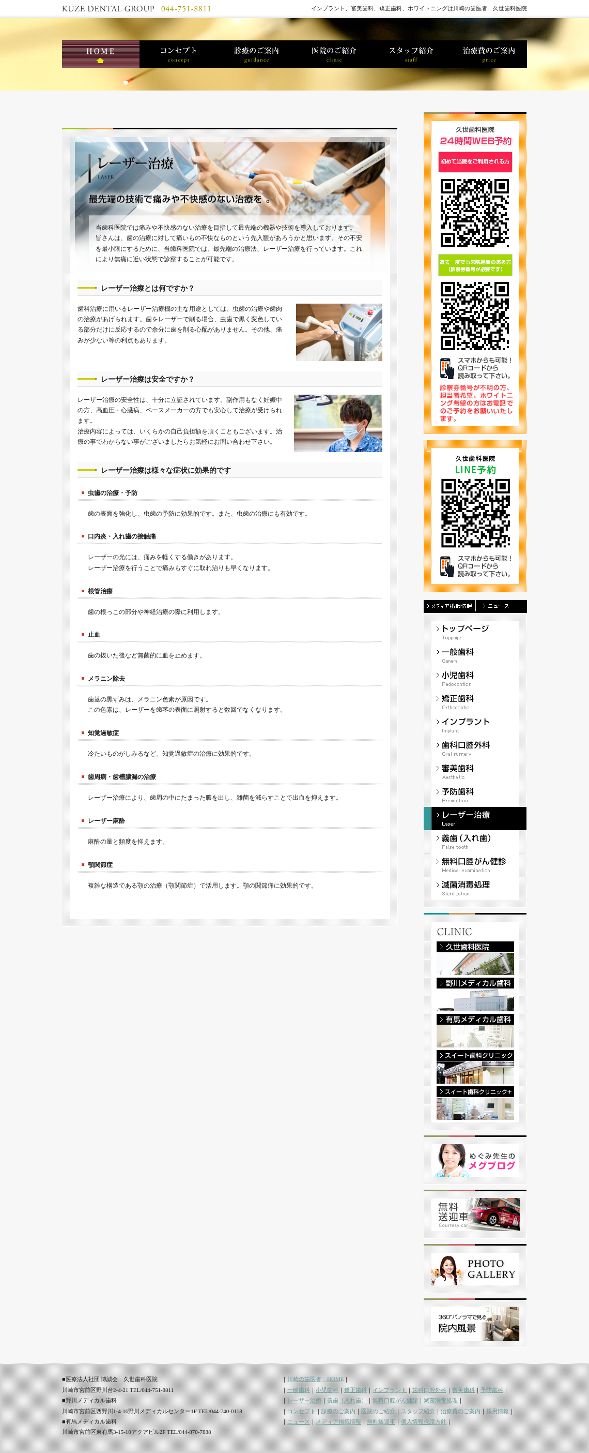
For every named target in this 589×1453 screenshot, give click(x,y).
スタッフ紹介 (418, 1411)
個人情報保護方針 (423, 1421)
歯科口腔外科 (429, 1390)
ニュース (298, 1421)
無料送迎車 (381, 1421)
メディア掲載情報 (338, 1421)
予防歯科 (492, 1390)
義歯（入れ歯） (347, 1400)
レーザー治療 (304, 1400)
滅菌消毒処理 (441, 1400)
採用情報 (497, 1411)
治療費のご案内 (461, 1411)
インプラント (390, 1390)
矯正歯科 (355, 1390)
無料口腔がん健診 (395, 1400)
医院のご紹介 (378, 1411)
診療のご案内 (338, 1411)
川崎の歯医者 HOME (315, 1379)
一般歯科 (298, 1390)
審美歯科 (463, 1390)
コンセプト (301, 1411)
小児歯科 (327, 1390)
